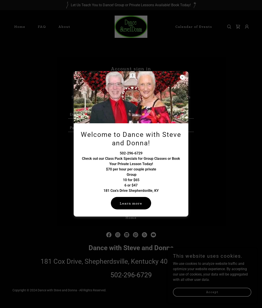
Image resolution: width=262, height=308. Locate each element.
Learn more (131, 203)
